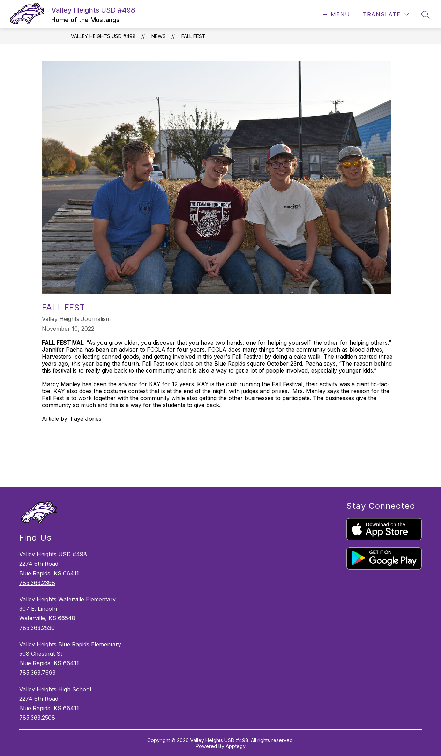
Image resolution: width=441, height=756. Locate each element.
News (158, 36)
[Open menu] (335, 14)
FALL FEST (193, 36)
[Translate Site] (385, 14)
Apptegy (236, 746)
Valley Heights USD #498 (103, 36)
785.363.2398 (37, 582)
